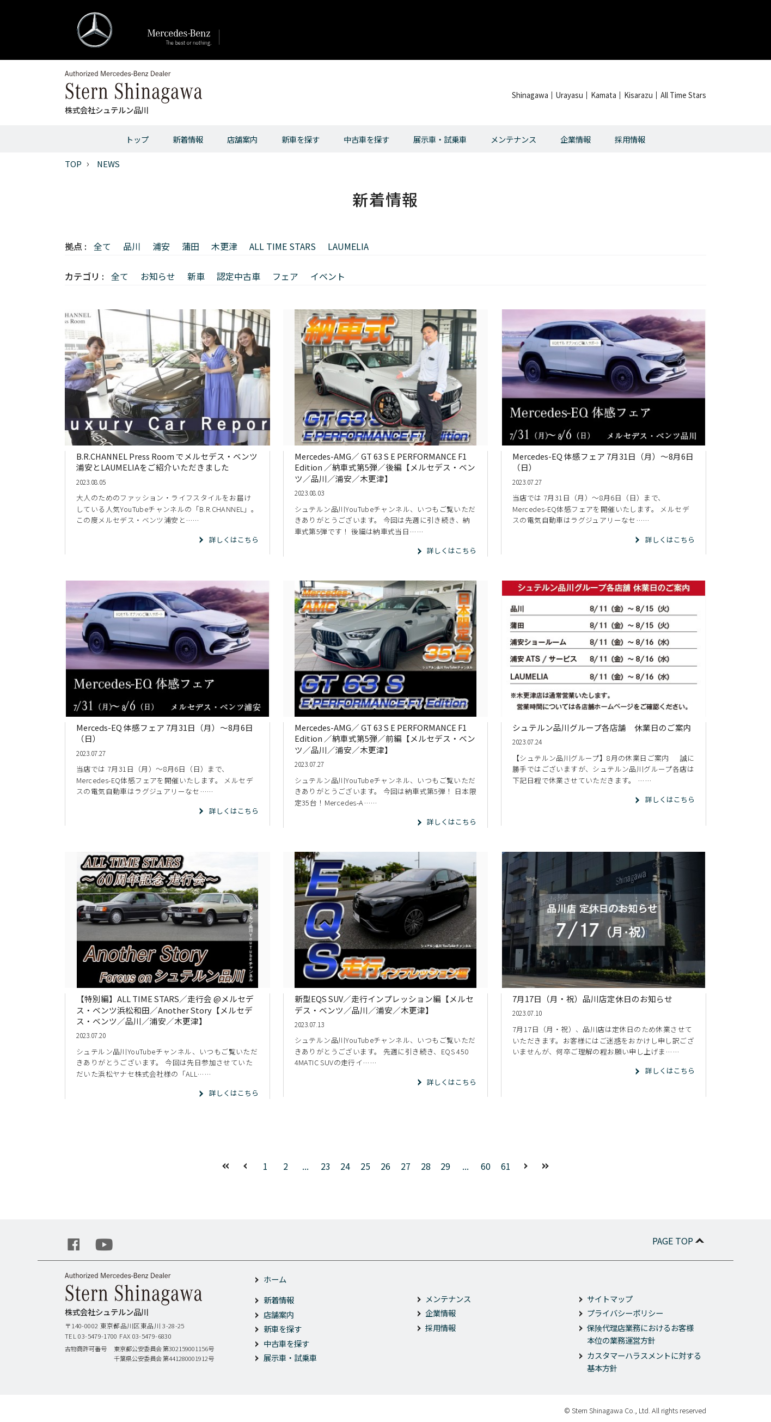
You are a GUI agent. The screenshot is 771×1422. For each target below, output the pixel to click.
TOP (73, 163)
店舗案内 (242, 139)
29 (445, 1166)
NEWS (108, 163)
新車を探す (301, 139)
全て (102, 246)
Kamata (603, 95)
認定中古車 (238, 276)
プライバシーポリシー (625, 1313)
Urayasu (569, 95)
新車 (196, 276)
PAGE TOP (679, 1240)
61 (506, 1166)
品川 (131, 246)
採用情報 (630, 139)
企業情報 (575, 139)
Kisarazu (638, 95)
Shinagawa (530, 95)
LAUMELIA (348, 246)
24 (345, 1166)
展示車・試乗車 (440, 139)
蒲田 (190, 246)
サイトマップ (610, 1298)
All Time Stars (683, 95)
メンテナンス (513, 139)
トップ (137, 139)
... (305, 1166)
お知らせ (157, 276)
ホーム (275, 1279)
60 (486, 1166)
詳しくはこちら (234, 539)
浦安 (161, 246)
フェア (285, 276)
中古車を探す (366, 139)
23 (326, 1166)
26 (385, 1166)
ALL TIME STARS (282, 246)
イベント (327, 276)
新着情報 (188, 139)
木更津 (224, 246)
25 (365, 1166)
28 (426, 1166)
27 (406, 1166)
